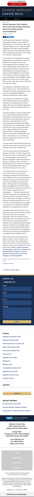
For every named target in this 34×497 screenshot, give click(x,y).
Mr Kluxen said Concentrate (12, 404)
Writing (6, 361)
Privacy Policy (10, 475)
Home (5, 19)
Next (18, 270)
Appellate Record (10, 357)
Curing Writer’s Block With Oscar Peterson (17, 411)
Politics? (21, 259)
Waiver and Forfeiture (11, 347)
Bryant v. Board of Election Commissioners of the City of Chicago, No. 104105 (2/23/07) (17, 249)
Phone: (5, 299)
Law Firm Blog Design (16, 494)
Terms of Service (20, 475)
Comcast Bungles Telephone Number (15, 407)
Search (17, 393)
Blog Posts (17, 468)
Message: (6, 306)
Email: (5, 292)
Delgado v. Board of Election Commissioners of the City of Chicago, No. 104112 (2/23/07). (15, 253)
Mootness (7, 364)
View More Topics (8, 378)
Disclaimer (17, 458)
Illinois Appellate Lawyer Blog (17, 12)
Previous (6, 270)
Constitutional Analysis (13, 259)
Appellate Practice (10, 371)
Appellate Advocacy (11, 375)
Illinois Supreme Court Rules (14, 343)
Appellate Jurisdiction (12, 336)
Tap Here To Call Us (17, 4)
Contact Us (17, 19)
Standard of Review (10, 340)
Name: (5, 285)
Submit (16, 321)
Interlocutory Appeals (11, 350)
